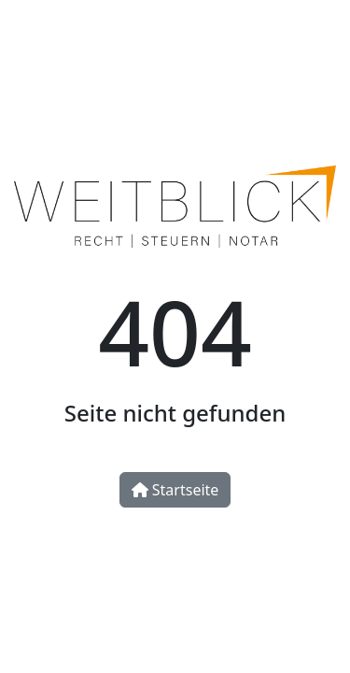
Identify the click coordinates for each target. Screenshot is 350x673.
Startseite (175, 490)
